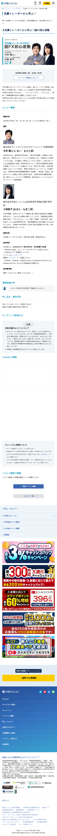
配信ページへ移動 (29, 486)
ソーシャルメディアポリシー (11, 822)
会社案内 (5, 744)
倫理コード (45, 807)
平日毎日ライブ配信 (11, 522)
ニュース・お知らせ (9, 738)
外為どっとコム (5, 8)
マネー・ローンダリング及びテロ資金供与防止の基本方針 (20, 815)
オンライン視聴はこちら (28, 78)
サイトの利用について (26, 824)
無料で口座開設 (29, 678)
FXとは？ (5, 699)
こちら (23, 448)
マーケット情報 (8, 716)
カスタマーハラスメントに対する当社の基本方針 (17, 817)
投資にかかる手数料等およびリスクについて (19, 757)
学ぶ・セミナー (11, 509)
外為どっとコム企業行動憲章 (11, 807)
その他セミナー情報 (11, 528)
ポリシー (5, 800)
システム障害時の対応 (39, 819)
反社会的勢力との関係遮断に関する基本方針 (16, 812)
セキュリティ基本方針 (9, 824)
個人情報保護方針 (28, 822)
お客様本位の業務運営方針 (31, 807)
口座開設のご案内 (8, 733)
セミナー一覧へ (29, 496)
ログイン (40, 3)
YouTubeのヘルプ (46, 454)
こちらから (15, 255)
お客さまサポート (8, 727)
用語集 (6, 535)
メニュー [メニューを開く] (53, 3)
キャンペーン (7, 710)
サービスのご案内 (8, 705)
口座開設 (47, 3)
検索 (35, 3)
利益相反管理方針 (7, 810)
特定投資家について (33, 810)
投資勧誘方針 (20, 810)
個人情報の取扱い (42, 822)
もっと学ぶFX (16, 8)
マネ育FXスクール (9, 516)
